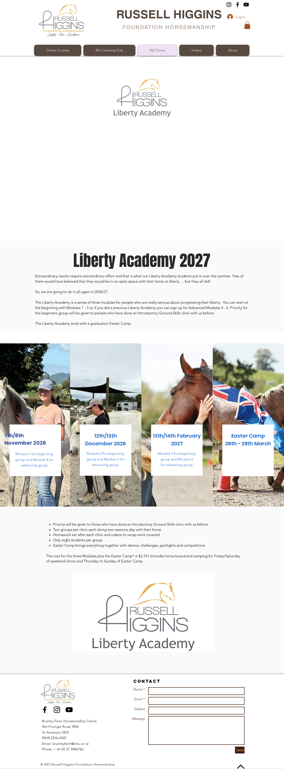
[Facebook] (237, 4)
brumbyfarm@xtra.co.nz (71, 744)
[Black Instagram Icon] (57, 709)
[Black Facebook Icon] (44, 709)
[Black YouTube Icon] (69, 709)
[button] (247, 25)
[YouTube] (246, 4)
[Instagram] (229, 4)
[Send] (240, 750)
